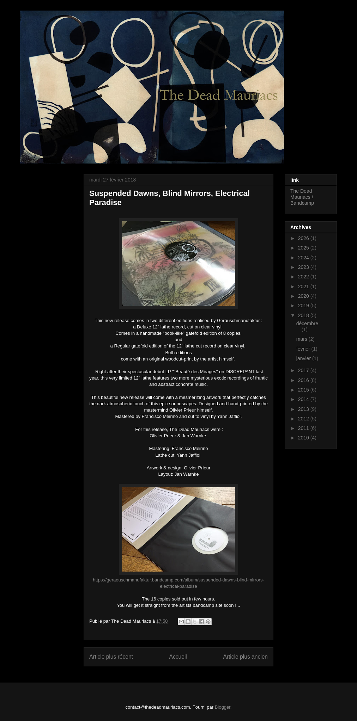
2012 (304, 418)
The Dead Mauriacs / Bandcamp (302, 197)
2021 (304, 286)
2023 (304, 267)
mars (302, 339)
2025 (304, 248)
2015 (304, 390)
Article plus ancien (245, 657)
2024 (304, 257)
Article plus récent (111, 657)
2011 (304, 428)
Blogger (222, 707)
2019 (304, 305)
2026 (304, 238)
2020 (304, 296)
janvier (304, 358)
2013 (304, 409)
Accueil (178, 657)
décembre (307, 323)
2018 (304, 315)
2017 (304, 370)
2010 (304, 437)
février (303, 349)
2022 (304, 276)
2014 (304, 399)
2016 (304, 380)
